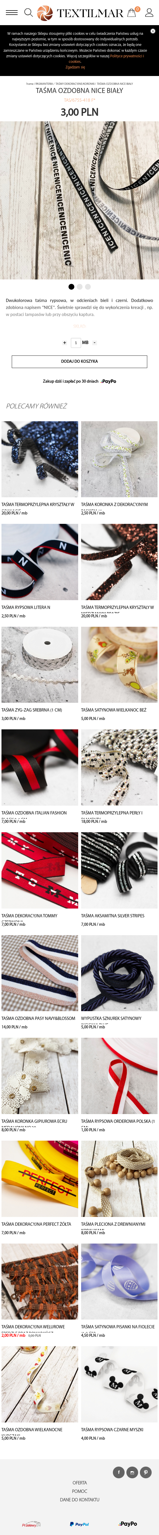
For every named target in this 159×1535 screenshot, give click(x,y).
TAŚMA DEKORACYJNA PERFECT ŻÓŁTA (36, 1225)
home (30, 84)
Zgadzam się (75, 67)
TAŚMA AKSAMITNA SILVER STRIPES (112, 916)
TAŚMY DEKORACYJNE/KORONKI (75, 84)
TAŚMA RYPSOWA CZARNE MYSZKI (112, 1430)
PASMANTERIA (44, 84)
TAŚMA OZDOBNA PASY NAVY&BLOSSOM (38, 1019)
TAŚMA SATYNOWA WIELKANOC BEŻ (113, 710)
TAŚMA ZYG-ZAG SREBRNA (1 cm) (31, 710)
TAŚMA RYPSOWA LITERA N (25, 608)
